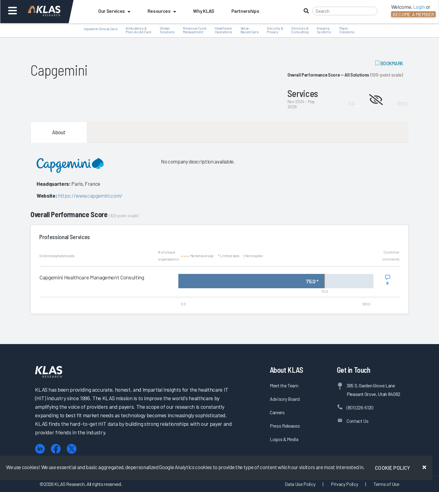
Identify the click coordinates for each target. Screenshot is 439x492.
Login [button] (419, 7)
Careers (277, 412)
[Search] (345, 11)
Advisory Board (284, 399)
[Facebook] (56, 449)
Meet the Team (284, 385)
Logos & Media (284, 439)
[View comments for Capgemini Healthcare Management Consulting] (387, 280)
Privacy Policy (344, 484)
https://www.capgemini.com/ (90, 195)
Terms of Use (386, 484)
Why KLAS (203, 11)
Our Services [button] (114, 11)
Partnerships (245, 11)
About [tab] (59, 132)
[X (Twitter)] (72, 449)
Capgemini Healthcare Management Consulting (91, 277)
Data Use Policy (300, 484)
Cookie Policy (392, 468)
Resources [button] (162, 11)
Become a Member (413, 14)
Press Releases (285, 426)
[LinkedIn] (40, 449)
